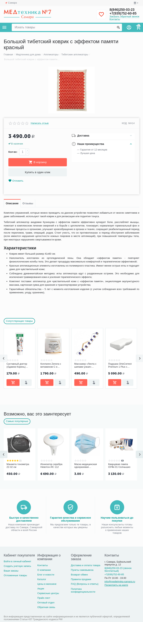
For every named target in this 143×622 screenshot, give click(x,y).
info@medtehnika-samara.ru (119, 581)
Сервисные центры (48, 593)
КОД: (124, 123)
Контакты (114, 19)
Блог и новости (45, 574)
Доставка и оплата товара (85, 565)
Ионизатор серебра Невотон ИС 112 (51, 466)
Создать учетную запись (17, 566)
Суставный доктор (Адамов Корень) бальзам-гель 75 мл (18, 365)
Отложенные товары (15, 575)
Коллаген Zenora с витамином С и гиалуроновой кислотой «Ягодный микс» (51, 365)
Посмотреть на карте (116, 585)
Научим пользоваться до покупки (117, 519)
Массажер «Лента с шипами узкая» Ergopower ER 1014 (85, 365)
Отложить (15, 180)
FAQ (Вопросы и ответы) (84, 584)
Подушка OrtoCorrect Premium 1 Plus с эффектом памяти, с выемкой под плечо (120, 365)
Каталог (41, 579)
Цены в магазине (46, 584)
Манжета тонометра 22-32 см (18, 466)
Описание (12, 203)
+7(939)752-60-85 (122, 13)
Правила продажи (81, 579)
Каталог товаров (4, 27)
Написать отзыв (40, 123)
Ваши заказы (11, 570)
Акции (40, 588)
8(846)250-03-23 (121, 10)
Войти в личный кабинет (17, 561)
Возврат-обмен (79, 574)
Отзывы (28, 203)
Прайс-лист (43, 597)
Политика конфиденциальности (83, 590)
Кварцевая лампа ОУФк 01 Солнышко (119, 466)
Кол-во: (12, 151)
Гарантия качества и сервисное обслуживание (70, 519)
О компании (44, 570)
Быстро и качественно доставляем (24, 519)
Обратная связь (46, 607)
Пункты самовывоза (82, 570)
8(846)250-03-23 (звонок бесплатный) (117, 569)
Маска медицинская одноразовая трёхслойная (85, 466)
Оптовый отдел (45, 602)
